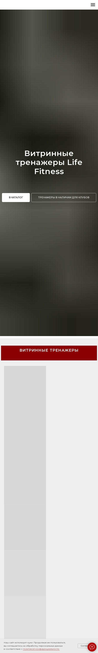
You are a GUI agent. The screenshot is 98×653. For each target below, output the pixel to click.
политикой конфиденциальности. (41, 649)
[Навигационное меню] (93, 4)
